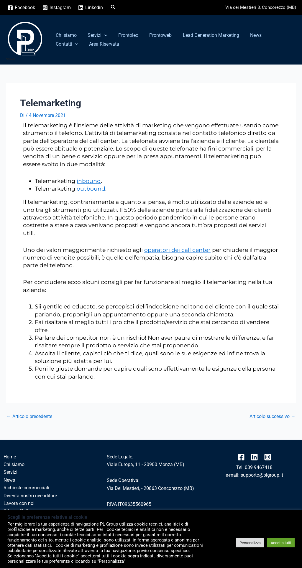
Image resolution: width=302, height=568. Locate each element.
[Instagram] (57, 7)
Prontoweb (155, 35)
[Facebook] (21, 7)
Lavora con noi (19, 503)
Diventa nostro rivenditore (30, 495)
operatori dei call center (177, 250)
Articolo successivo (273, 416)
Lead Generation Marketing (204, 35)
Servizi (95, 35)
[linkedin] (254, 457)
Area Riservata (70, 44)
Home (10, 457)
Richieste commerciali (26, 488)
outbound (91, 188)
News (247, 35)
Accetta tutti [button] (281, 543)
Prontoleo (124, 35)
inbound (89, 181)
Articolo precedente (29, 416)
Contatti (273, 35)
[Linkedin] (90, 7)
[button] (113, 7)
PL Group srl (10, 59)
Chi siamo (65, 35)
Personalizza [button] (250, 543)
